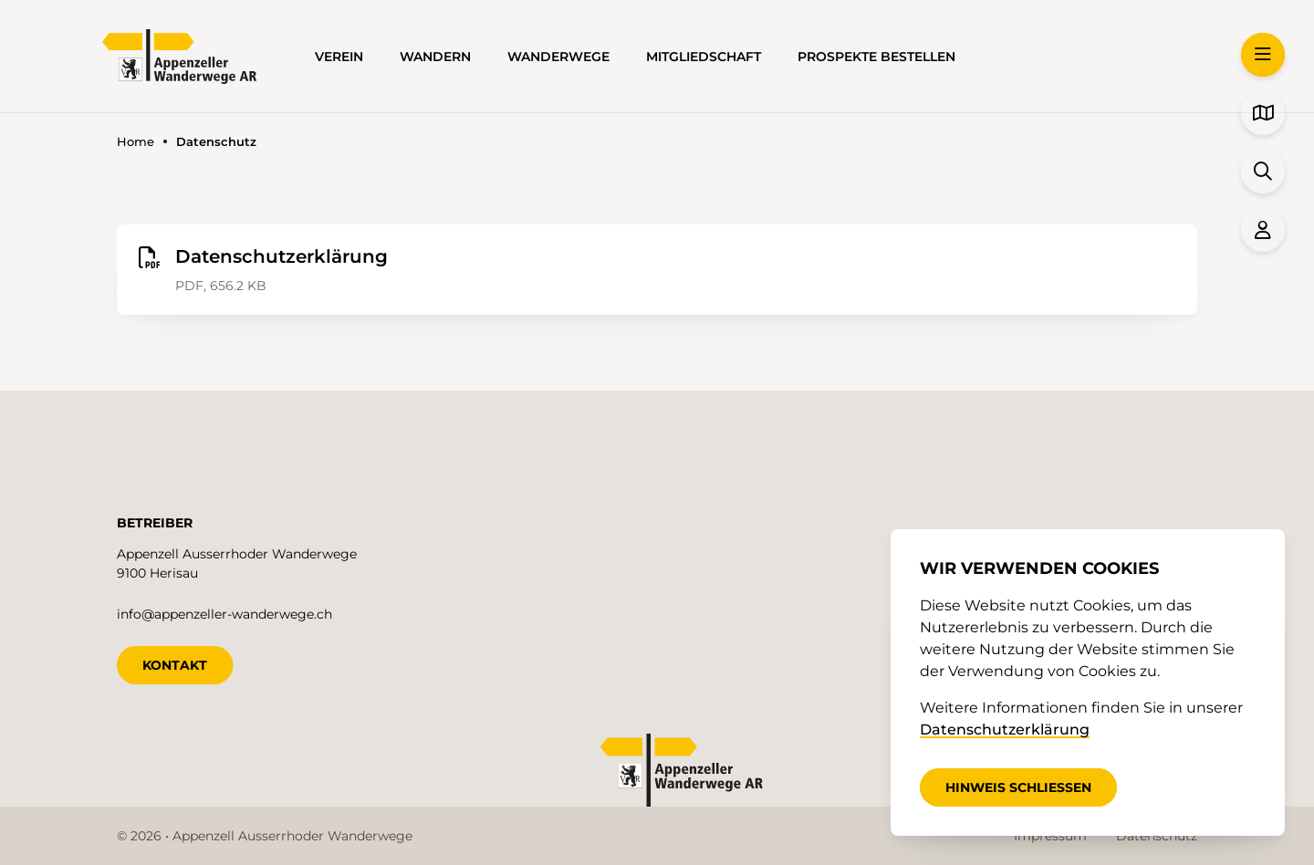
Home (135, 142)
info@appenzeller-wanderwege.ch (224, 614)
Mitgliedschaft (703, 56)
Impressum (1050, 836)
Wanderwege (558, 56)
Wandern (435, 56)
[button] (1263, 55)
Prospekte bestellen (876, 56)
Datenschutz (1156, 836)
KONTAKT (174, 665)
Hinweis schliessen (1018, 787)
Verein (339, 56)
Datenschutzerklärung (1005, 729)
